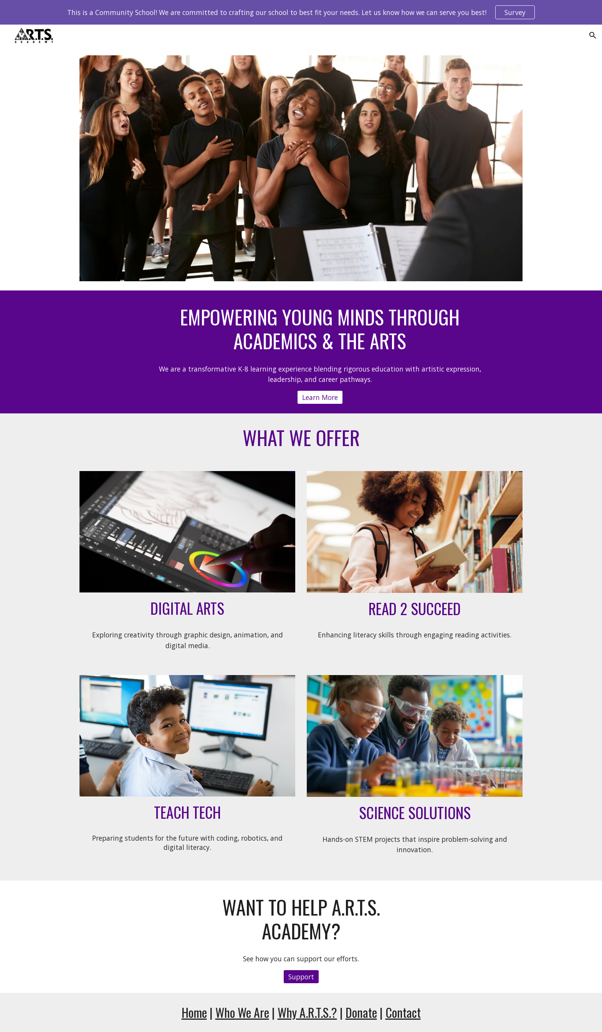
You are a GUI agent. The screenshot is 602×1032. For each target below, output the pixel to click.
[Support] (301, 977)
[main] (320, 329)
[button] (593, 35)
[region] (301, 12)
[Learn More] (320, 397)
